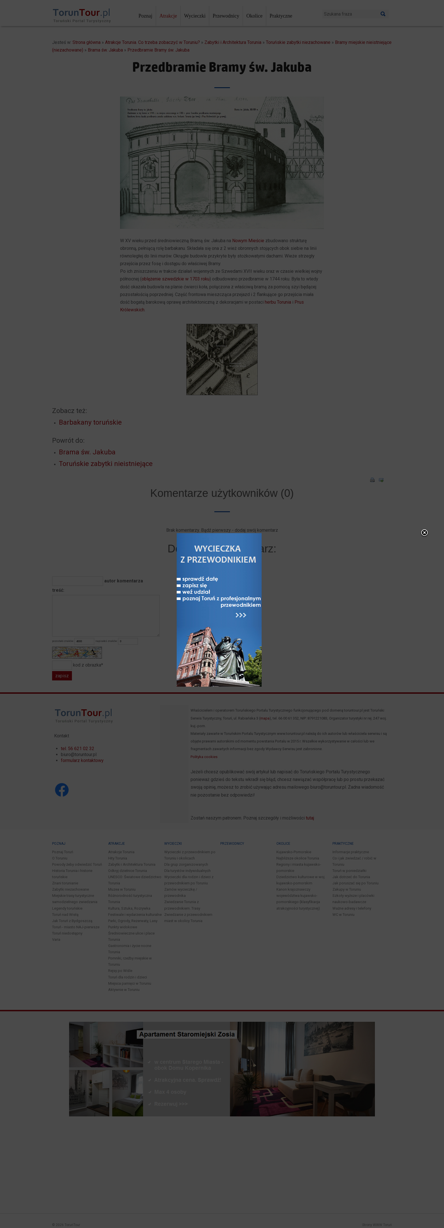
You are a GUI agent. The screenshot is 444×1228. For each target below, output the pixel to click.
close (261, 459)
